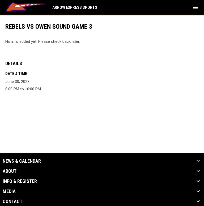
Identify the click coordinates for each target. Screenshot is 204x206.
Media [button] (9, 191)
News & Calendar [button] (22, 161)
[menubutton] (195, 7)
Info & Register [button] (20, 181)
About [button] (9, 171)
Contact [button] (12, 201)
